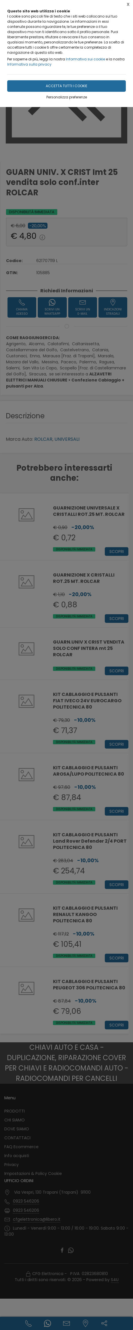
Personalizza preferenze (66, 97)
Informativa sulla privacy (29, 64)
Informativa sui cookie (85, 59)
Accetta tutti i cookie (66, 85)
